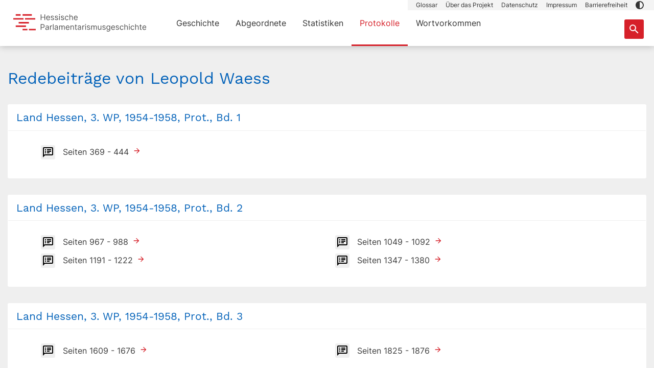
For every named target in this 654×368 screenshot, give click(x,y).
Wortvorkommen (448, 23)
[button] (640, 5)
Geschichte (197, 23)
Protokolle (380, 23)
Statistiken (322, 23)
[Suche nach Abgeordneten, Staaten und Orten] (634, 29)
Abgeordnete (261, 23)
